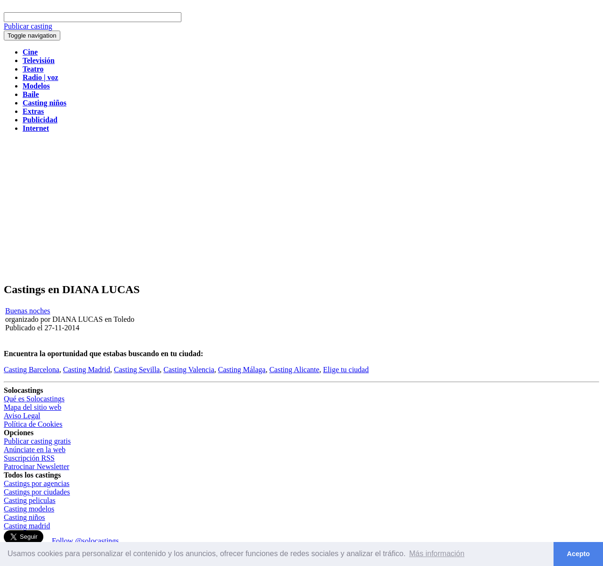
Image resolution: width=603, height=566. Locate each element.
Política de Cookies (33, 424)
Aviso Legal (22, 416)
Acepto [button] (578, 554)
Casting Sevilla (137, 370)
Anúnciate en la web (34, 450)
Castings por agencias (37, 483)
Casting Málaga (242, 370)
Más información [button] (436, 554)
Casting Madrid (86, 370)
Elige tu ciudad (346, 370)
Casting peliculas (30, 500)
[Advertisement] (301, 208)
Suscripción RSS (29, 458)
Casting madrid (27, 526)
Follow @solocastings (85, 541)
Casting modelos (29, 509)
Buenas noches (27, 311)
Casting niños (24, 517)
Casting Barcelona (31, 370)
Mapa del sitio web (32, 407)
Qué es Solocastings (34, 399)
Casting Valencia (188, 370)
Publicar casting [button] (28, 26)
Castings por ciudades (37, 492)
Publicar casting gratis (37, 441)
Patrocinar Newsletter (36, 466)
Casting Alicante (294, 370)
